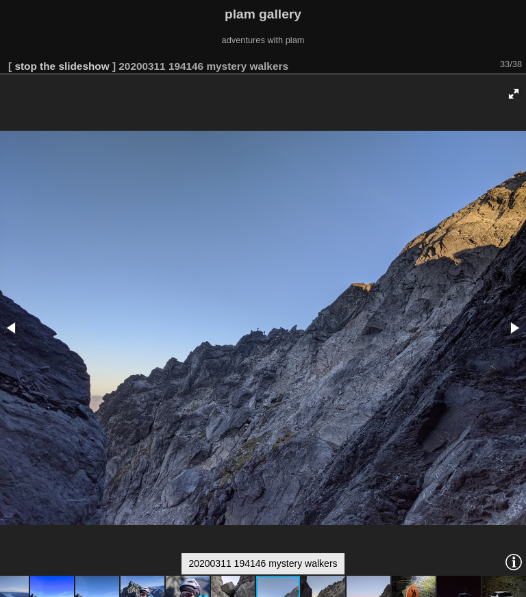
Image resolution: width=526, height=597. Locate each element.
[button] (514, 94)
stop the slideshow (61, 66)
